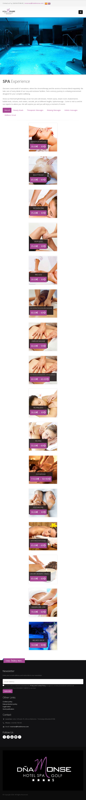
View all (7, 110)
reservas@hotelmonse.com (34, 3)
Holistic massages (70, 110)
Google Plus (19, 737)
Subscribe (7, 691)
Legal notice (7, 707)
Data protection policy (10, 704)
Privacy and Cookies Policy (38, 685)
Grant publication (8, 709)
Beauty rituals (18, 110)
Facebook (4, 737)
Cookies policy (7, 702)
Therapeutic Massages (35, 110)
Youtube (12, 737)
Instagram (15, 737)
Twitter (8, 737)
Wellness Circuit (10, 115)
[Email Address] (43, 681)
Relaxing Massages (54, 110)
